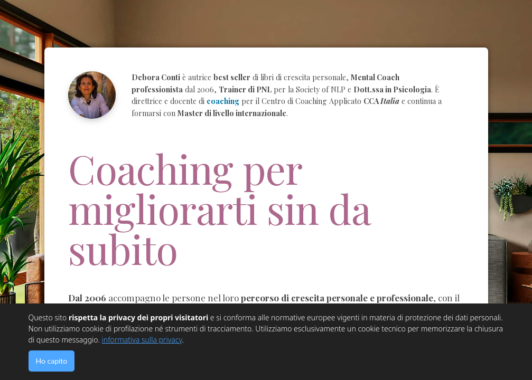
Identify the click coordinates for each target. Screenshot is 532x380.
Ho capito (52, 360)
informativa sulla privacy (142, 340)
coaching (223, 101)
